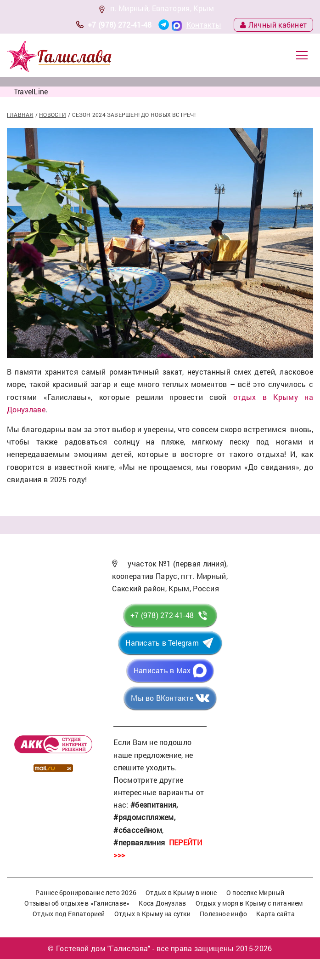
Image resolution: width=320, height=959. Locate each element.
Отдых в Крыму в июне (181, 892)
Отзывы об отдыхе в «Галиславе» (76, 903)
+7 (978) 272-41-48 (120, 24)
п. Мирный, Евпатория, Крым (162, 8)
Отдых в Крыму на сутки (152, 913)
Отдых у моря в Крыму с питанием (249, 903)
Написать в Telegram (161, 642)
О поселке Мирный (255, 892)
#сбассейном (137, 830)
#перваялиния (139, 842)
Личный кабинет (273, 24)
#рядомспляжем (143, 817)
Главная (20, 114)
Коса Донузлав (162, 903)
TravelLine (31, 91)
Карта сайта (275, 913)
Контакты (204, 24)
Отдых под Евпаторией (69, 913)
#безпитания (153, 804)
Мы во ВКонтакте (162, 698)
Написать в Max (162, 670)
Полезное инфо (223, 913)
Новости (52, 114)
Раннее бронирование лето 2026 (85, 892)
